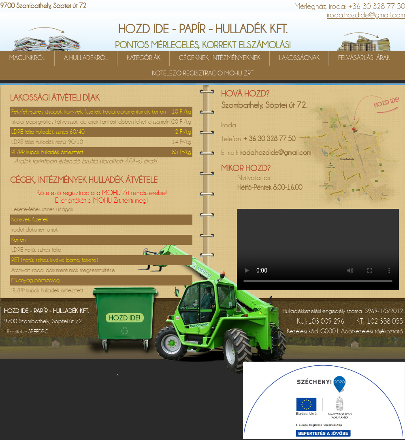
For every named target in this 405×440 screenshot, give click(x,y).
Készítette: (27, 331)
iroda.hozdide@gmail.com (366, 15)
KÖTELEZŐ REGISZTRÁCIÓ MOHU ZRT (203, 73)
